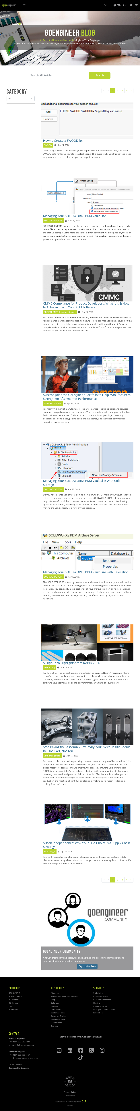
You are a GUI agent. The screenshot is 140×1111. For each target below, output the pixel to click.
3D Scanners (14, 1003)
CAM (11, 1006)
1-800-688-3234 (23, 1042)
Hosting (96, 1003)
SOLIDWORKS (14, 993)
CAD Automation (100, 996)
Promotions (14, 1009)
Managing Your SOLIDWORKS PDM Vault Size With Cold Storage (81, 483)
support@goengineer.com (26, 1058)
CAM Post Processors (102, 999)
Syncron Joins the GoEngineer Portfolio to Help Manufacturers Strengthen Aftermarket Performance (87, 397)
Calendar (55, 1003)
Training (54, 1026)
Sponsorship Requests (19, 1068)
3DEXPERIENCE (15, 996)
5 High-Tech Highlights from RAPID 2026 (71, 663)
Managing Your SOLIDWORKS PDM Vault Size (74, 216)
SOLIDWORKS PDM (53, 220)
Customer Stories (58, 1016)
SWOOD (48, 145)
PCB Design (49, 851)
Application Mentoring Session (64, 996)
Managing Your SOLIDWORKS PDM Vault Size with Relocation (86, 572)
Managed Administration (104, 1009)
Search (99, 75)
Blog (53, 999)
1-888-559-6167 (23, 1055)
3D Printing (49, 667)
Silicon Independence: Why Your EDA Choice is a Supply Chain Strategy (86, 845)
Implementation (100, 1006)
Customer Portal (58, 1013)
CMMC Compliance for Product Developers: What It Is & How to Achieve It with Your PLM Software (86, 305)
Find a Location (16, 1065)
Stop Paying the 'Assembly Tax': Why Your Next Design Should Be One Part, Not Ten (87, 749)
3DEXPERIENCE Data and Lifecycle (60, 312)
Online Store (56, 1022)
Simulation (98, 1013)
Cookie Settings (70, 1095)
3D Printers (14, 999)
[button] (119, 5)
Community (56, 1009)
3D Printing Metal (52, 755)
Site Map (70, 1105)
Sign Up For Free (87, 966)
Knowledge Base (58, 1019)
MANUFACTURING (52, 403)
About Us (55, 993)
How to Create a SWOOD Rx (63, 140)
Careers (54, 1006)
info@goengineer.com (24, 1045)
